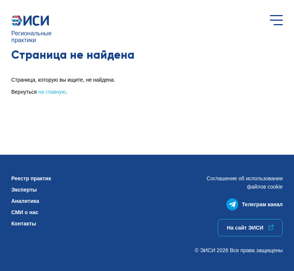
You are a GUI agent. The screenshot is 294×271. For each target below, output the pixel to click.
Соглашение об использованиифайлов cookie (245, 182)
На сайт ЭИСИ (250, 228)
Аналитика (25, 201)
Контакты (23, 224)
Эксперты (24, 190)
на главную (52, 92)
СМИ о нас (24, 212)
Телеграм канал (254, 202)
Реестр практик (31, 178)
